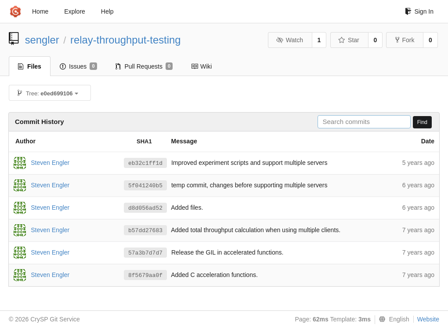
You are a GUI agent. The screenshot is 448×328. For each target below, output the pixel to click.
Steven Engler (50, 162)
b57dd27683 (145, 230)
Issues (78, 66)
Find (422, 122)
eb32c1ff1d (145, 163)
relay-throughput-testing (125, 40)
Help (107, 11)
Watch (289, 40)
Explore (74, 11)
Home (40, 11)
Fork (404, 40)
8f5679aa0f (145, 275)
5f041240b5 (145, 185)
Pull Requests (144, 66)
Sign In (419, 11)
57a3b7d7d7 (145, 253)
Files (29, 66)
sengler (42, 40)
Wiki (201, 66)
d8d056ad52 (145, 208)
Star (348, 40)
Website (428, 319)
